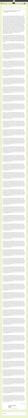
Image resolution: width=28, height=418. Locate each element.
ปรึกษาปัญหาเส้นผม (11, 6)
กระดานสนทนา (5, 6)
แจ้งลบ (24, 14)
